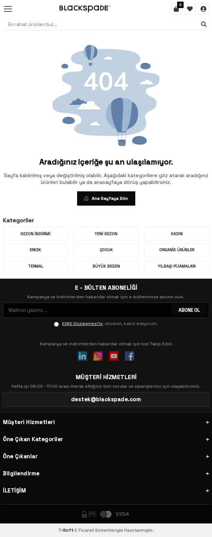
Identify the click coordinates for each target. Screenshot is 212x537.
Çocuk (106, 249)
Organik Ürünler (176, 249)
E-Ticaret (84, 530)
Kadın (177, 233)
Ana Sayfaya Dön (106, 198)
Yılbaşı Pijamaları (177, 266)
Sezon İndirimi (35, 233)
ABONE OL (189, 310)
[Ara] (203, 24)
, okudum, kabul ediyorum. (106, 323)
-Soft (66, 530)
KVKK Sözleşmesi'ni (82, 323)
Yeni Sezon (106, 233)
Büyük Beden (106, 266)
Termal (35, 266)
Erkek (35, 249)
